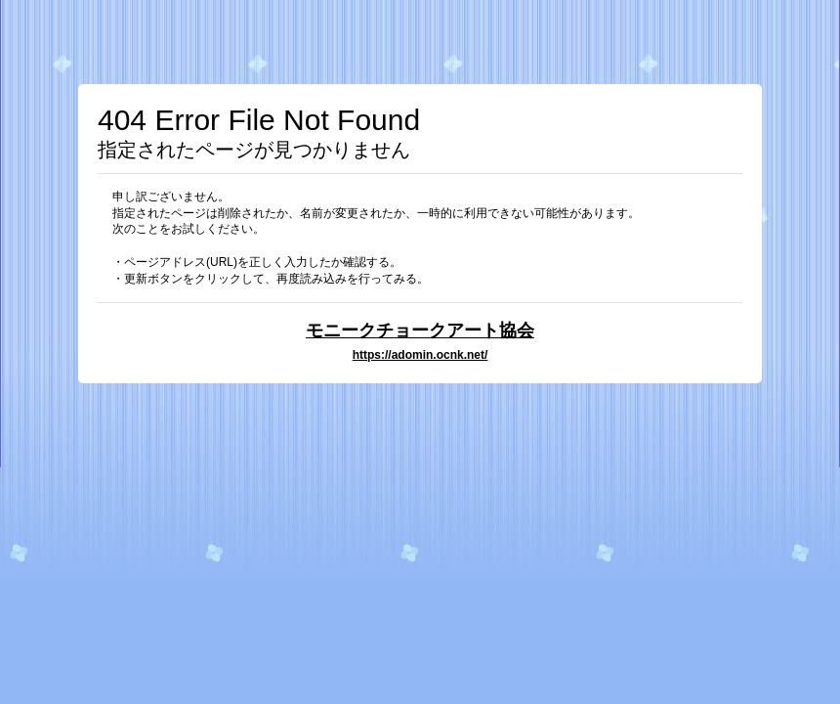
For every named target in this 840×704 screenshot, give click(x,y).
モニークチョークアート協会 (420, 330)
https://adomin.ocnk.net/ (420, 355)
